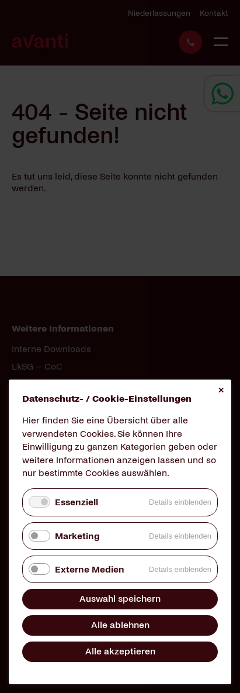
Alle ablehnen (120, 625)
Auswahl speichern (120, 599)
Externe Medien (89, 569)
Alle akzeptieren (120, 651)
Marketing (77, 536)
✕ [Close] (221, 390)
